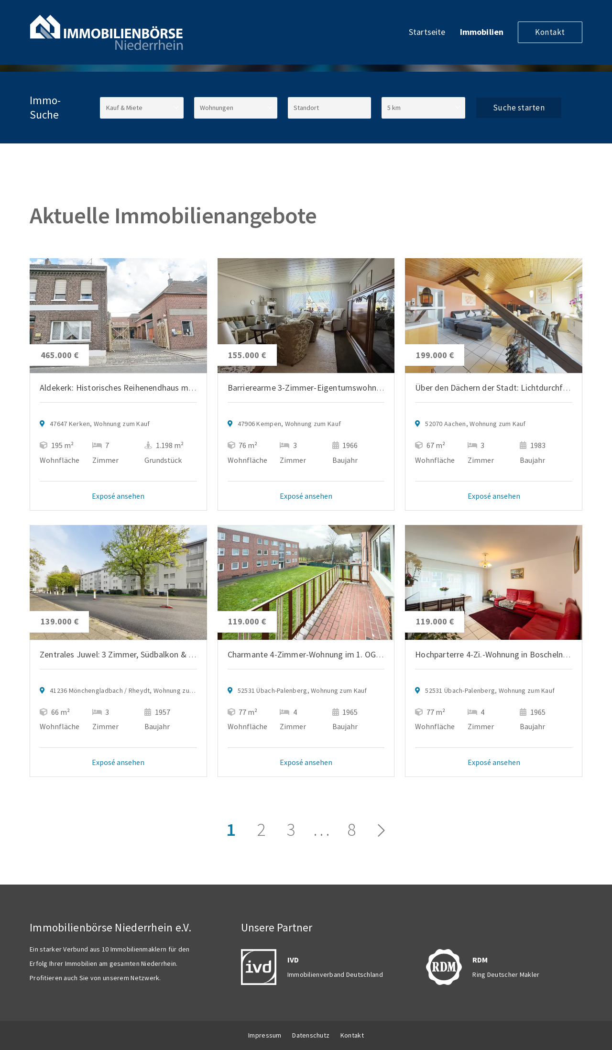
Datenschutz (310, 1035)
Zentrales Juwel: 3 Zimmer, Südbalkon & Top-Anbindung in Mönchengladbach (180, 654)
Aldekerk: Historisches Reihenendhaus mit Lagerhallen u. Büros (155, 387)
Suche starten (519, 107)
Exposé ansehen (118, 496)
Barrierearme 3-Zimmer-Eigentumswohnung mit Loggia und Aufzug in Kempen (372, 387)
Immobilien (482, 31)
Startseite (427, 31)
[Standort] (329, 108)
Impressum (265, 1035)
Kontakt (550, 32)
